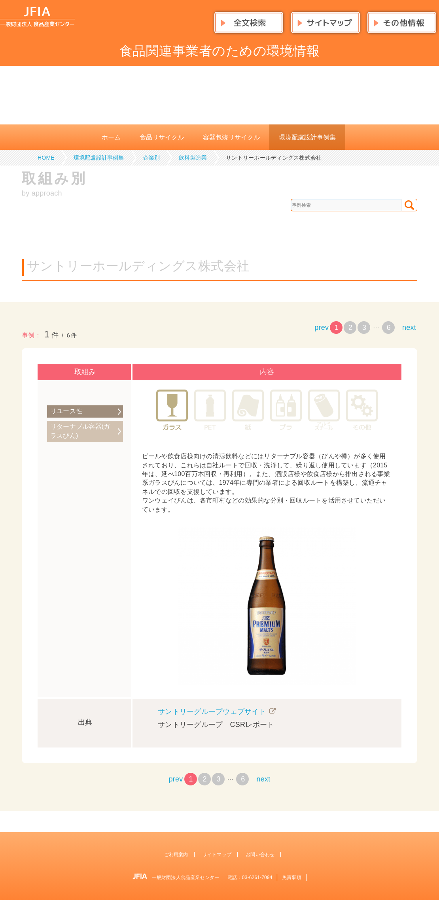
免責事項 (291, 877)
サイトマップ (216, 854)
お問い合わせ (260, 854)
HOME (46, 157)
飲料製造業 (193, 157)
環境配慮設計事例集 (99, 157)
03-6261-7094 (257, 877)
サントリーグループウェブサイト (212, 711)
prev (321, 327)
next (409, 327)
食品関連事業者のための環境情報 (219, 50)
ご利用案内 (176, 854)
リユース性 (66, 411)
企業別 (151, 157)
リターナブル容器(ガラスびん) (80, 431)
